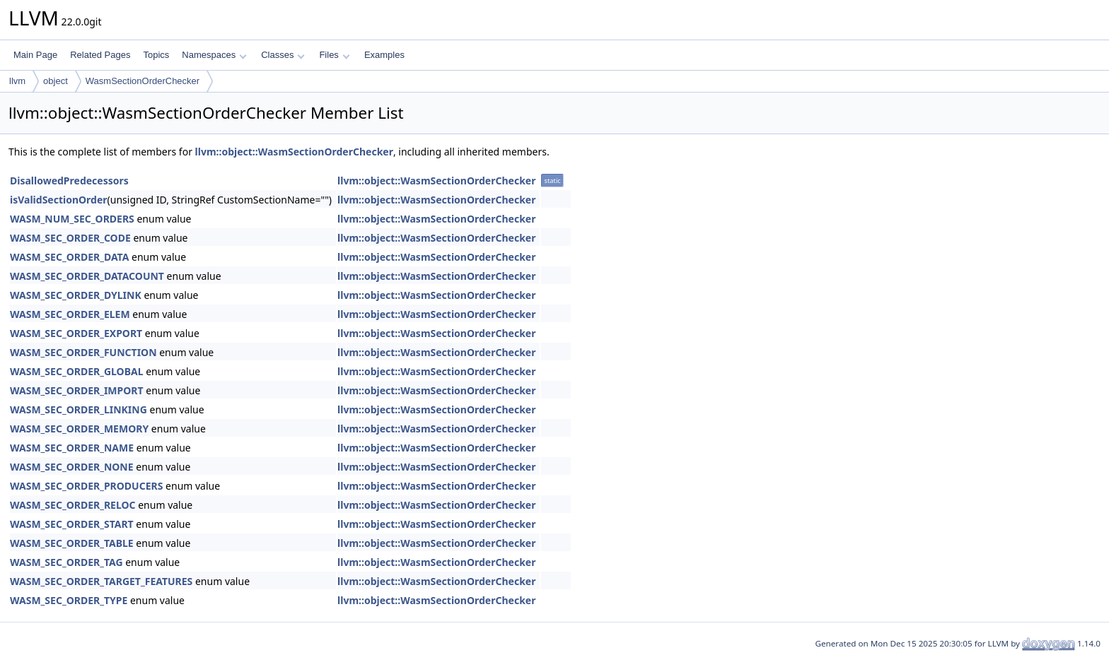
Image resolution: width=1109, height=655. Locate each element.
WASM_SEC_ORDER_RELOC (73, 505)
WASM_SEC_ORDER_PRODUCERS (86, 485)
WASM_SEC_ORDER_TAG (66, 562)
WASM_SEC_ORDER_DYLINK (75, 295)
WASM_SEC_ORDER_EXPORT (76, 333)
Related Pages (100, 54)
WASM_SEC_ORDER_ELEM (70, 314)
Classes (283, 54)
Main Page (35, 54)
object (55, 81)
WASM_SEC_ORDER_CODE (70, 237)
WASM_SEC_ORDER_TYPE (68, 600)
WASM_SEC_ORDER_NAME (72, 447)
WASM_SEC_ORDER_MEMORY (79, 428)
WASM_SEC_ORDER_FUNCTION (83, 352)
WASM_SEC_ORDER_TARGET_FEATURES (101, 581)
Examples (384, 54)
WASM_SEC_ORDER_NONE (72, 466)
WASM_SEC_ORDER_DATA (69, 257)
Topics (156, 54)
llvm (17, 81)
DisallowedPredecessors (69, 180)
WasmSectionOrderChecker (142, 81)
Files (334, 54)
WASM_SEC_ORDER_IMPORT (77, 390)
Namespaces (214, 54)
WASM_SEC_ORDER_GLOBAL (77, 371)
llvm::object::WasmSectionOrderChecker (294, 151)
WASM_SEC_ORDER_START (72, 524)
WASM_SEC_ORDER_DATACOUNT (87, 276)
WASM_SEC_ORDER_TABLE (72, 543)
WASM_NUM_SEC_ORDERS (72, 218)
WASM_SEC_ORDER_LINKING (78, 409)
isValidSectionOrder (59, 199)
